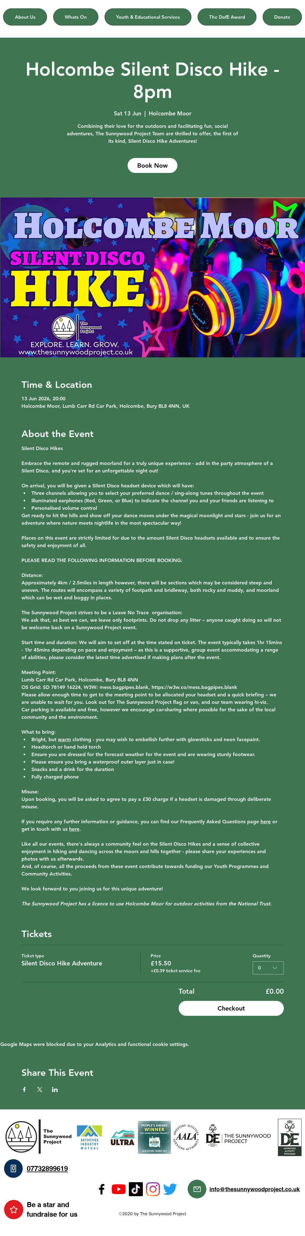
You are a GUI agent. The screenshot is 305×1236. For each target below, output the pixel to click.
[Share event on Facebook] (24, 1089)
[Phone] (13, 1168)
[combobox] (268, 967)
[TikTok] (136, 1189)
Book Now (152, 165)
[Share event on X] (40, 1089)
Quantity (261, 956)
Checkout (231, 1008)
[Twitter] (170, 1189)
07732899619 (47, 1168)
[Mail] (197, 1189)
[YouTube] (119, 1189)
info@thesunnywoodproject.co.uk (254, 1189)
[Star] (13, 1209)
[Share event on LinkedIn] (55, 1089)
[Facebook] (102, 1189)
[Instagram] (153, 1189)
